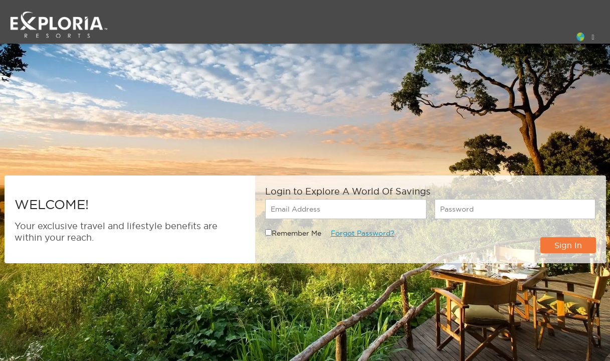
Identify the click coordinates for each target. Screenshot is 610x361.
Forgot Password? (362, 233)
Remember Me (296, 233)
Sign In (568, 245)
